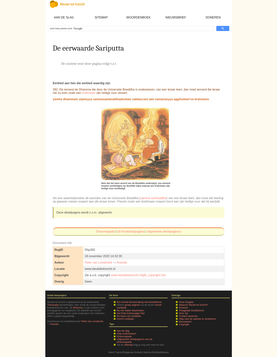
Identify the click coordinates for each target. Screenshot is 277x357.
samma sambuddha (153, 198)
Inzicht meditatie (125, 318)
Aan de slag (64, 17)
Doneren (213, 17)
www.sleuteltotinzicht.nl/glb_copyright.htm (138, 275)
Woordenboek (138, 17)
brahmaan (89, 92)
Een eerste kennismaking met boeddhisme (139, 302)
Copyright (184, 324)
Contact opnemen (188, 316)
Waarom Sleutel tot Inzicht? (193, 304)
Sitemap (101, 17)
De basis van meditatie (129, 316)
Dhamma (78, 307)
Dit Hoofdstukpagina (130, 231)
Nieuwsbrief (175, 17)
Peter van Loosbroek (98, 262)
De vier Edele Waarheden (130, 310)
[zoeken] (130, 28)
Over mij (183, 313)
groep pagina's (132, 304)
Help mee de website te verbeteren (197, 318)
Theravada (53, 304)
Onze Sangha (186, 302)
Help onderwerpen (126, 333)
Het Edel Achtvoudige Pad (131, 313)
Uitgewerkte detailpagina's (163, 231)
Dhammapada (105, 231)
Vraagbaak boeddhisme (191, 310)
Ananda (122, 262)
